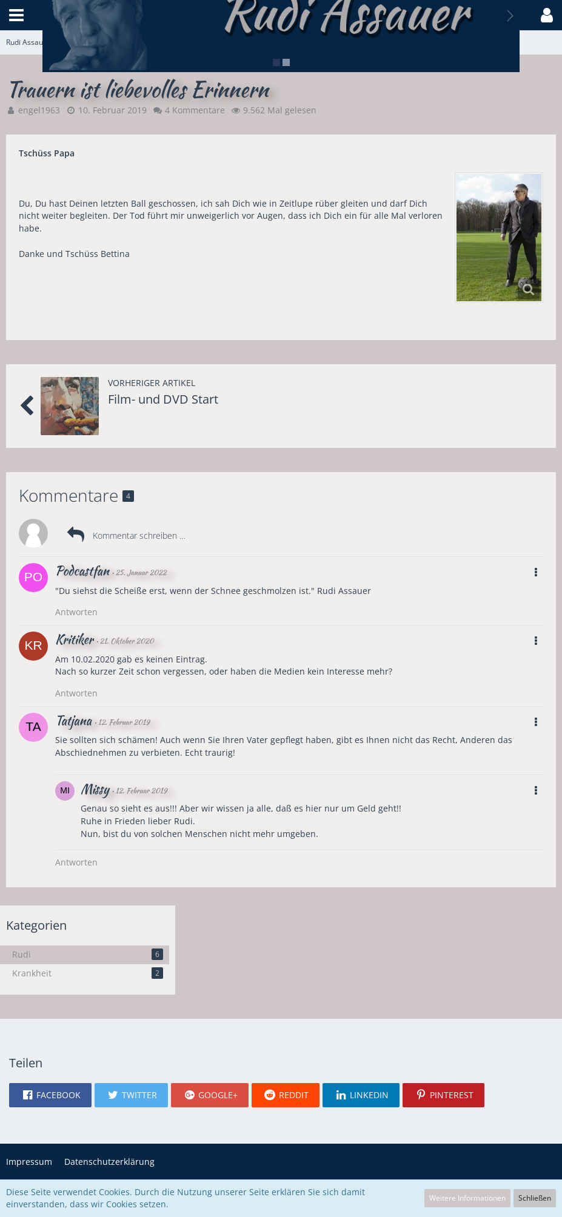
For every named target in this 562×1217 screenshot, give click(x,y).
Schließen (534, 1198)
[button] (16, 15)
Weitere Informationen (467, 1198)
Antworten (76, 612)
